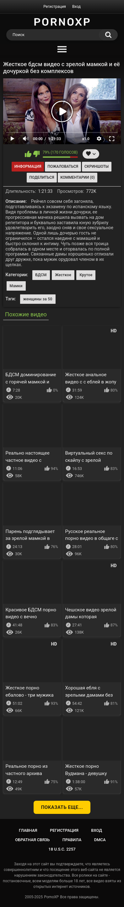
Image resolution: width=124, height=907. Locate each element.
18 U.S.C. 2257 (62, 849)
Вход (76, 6)
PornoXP (51, 897)
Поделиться (41, 177)
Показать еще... (62, 807)
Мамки (16, 286)
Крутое (85, 275)
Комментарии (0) (77, 177)
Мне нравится (28, 154)
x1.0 (85, 139)
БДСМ (41, 275)
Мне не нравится (36, 154)
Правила (72, 839)
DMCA (100, 839)
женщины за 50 (37, 299)
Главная (28, 830)
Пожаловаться (62, 166)
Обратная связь (32, 839)
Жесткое (63, 275)
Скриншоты (96, 166)
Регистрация (54, 6)
